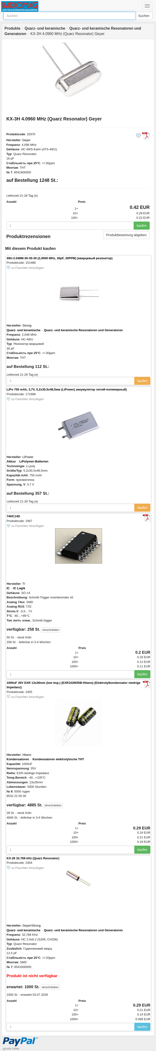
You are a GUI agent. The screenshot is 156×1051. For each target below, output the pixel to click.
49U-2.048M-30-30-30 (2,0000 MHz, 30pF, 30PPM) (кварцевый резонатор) (59, 258)
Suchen (143, 16)
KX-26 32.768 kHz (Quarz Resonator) (33, 858)
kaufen (142, 225)
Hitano (26, 754)
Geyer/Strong (31, 925)
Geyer (26, 140)
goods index (11, 1048)
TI (23, 583)
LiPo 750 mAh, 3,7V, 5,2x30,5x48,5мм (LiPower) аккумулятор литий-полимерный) (67, 389)
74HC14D (13, 516)
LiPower (27, 457)
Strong (26, 325)
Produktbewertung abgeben (126, 235)
